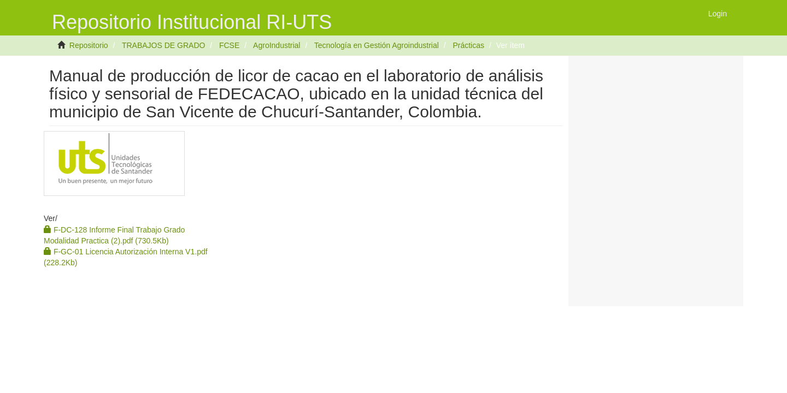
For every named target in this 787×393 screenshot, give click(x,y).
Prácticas (468, 45)
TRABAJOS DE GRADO (163, 45)
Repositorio (88, 45)
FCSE (229, 45)
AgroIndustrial (276, 45)
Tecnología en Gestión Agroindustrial (376, 45)
